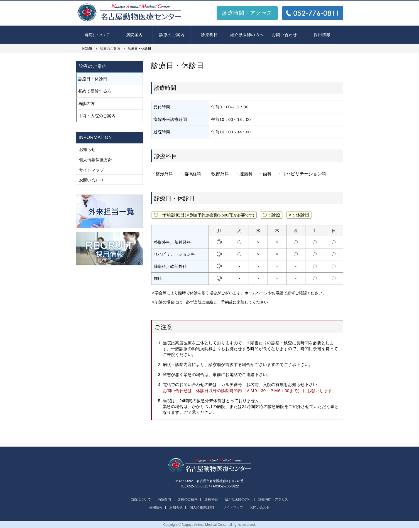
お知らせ (87, 149)
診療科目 (209, 35)
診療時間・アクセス (247, 13)
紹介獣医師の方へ (247, 35)
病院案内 (134, 35)
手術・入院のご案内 (97, 115)
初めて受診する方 (95, 91)
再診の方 (86, 103)
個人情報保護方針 (95, 159)
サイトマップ (91, 170)
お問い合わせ (284, 35)
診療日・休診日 (92, 78)
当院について (97, 35)
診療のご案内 (172, 35)
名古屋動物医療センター (209, 465)
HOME (87, 49)
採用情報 (322, 35)
